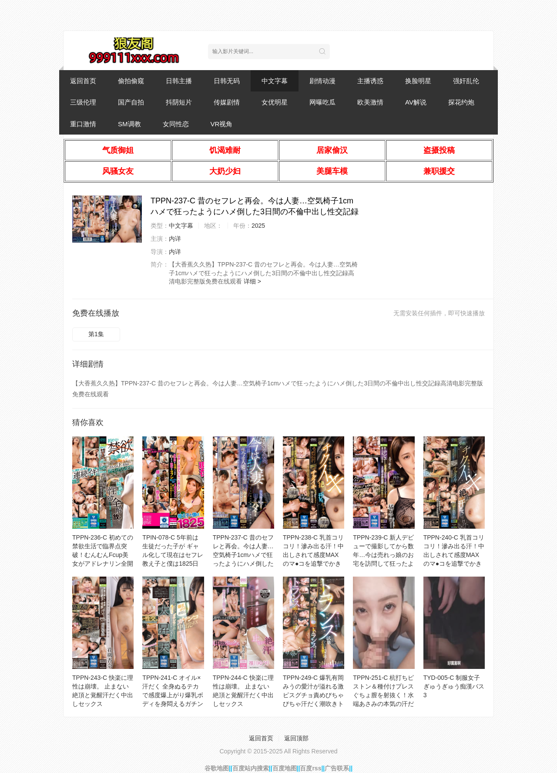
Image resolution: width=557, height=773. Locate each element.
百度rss (310, 768)
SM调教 (129, 124)
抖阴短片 (179, 102)
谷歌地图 (217, 768)
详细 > (252, 281)
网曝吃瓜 (322, 102)
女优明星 (275, 102)
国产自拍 (131, 102)
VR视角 (222, 124)
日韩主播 (179, 80)
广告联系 (337, 768)
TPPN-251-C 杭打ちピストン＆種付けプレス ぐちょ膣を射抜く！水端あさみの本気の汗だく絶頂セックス (383, 695)
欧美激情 (370, 102)
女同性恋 (176, 124)
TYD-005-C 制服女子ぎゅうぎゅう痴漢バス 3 (453, 686)
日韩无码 (227, 80)
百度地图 (284, 768)
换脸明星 (418, 80)
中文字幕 (275, 80)
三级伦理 (83, 102)
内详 (175, 238)
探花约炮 (461, 102)
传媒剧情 (227, 102)
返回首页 (83, 80)
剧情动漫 (322, 80)
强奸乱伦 (466, 80)
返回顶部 (296, 738)
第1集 (96, 334)
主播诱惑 (370, 80)
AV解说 (415, 102)
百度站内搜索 (250, 768)
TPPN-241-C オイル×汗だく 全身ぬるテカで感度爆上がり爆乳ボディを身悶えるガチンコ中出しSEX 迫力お (172, 695)
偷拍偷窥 (131, 80)
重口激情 (83, 124)
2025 (258, 225)
